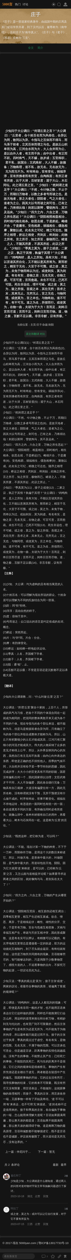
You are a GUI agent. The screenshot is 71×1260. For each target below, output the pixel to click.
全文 (31, 47)
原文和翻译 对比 (35, 333)
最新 (56, 1164)
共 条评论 (12, 1164)
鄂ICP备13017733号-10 (53, 1243)
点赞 (37, 1196)
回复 (45, 1196)
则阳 (51, 324)
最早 (63, 1164)
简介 (40, 47)
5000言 (7, 4)
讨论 (25, 4)
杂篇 (45, 324)
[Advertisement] (35, 90)
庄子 (39, 324)
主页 (33, 324)
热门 (18, 4)
